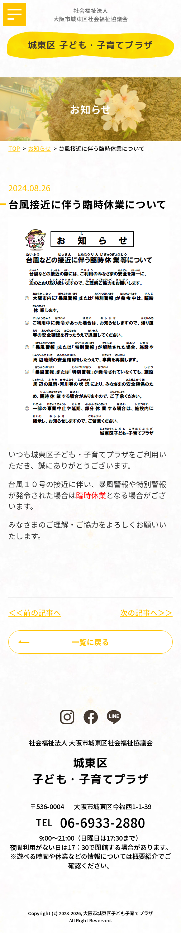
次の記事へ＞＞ (146, 612)
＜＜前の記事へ (34, 612)
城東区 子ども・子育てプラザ (90, 45)
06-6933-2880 (102, 822)
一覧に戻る (90, 641)
